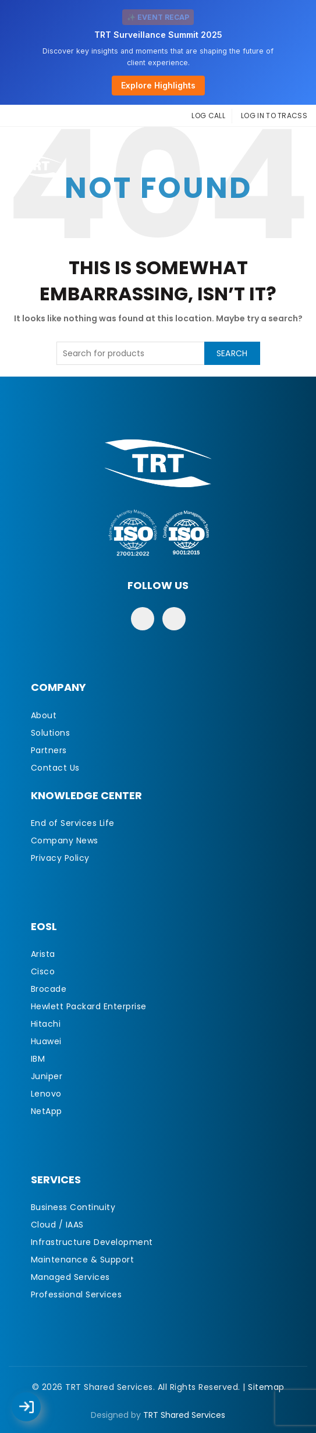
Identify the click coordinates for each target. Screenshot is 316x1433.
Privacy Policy (60, 858)
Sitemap (266, 1387)
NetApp (46, 1111)
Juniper (47, 1076)
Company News (64, 840)
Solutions (50, 733)
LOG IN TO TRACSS (274, 115)
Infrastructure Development (92, 1242)
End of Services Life (73, 823)
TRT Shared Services (184, 1415)
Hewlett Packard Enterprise (89, 1006)
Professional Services (76, 1294)
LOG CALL (208, 115)
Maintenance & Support (82, 1259)
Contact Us (55, 768)
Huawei (46, 1041)
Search (232, 353)
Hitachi (46, 1024)
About (44, 715)
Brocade (49, 989)
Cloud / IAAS (57, 1224)
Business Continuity (73, 1207)
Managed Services (70, 1277)
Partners (49, 750)
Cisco (43, 971)
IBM (38, 1059)
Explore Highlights (158, 85)
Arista (43, 954)
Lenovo (46, 1093)
